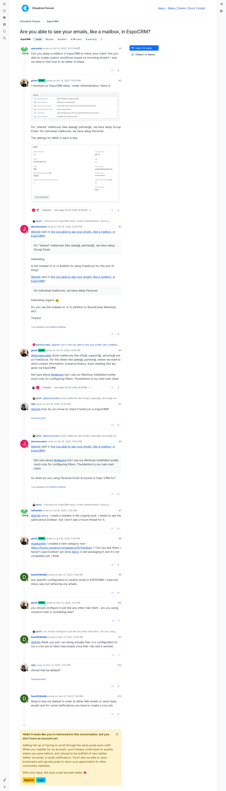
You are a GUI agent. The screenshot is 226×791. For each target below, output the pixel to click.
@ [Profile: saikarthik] (38, 543)
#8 (120, 538)
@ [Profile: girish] (36, 231)
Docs (191, 8)
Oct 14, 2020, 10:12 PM (65, 48)
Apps (161, 8)
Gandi (53, 327)
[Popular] (4, 24)
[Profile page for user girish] (24, 83)
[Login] (221, 4)
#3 (120, 226)
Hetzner (62, 327)
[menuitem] (221, 4)
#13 (119, 696)
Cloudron (40, 327)
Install (201, 8)
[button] (4, 780)
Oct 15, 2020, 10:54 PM (70, 441)
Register (29, 780)
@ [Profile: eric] (75, 551)
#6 (120, 441)
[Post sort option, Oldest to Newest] (144, 54)
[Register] (221, 11)
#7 (120, 510)
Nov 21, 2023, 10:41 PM (70, 637)
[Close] (117, 734)
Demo (182, 8)
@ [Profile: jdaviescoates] (41, 355)
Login (41, 780)
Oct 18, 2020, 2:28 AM (65, 510)
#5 (120, 404)
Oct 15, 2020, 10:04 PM (70, 226)
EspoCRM (25, 39)
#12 (119, 665)
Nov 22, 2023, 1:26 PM (70, 696)
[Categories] (4, 4)
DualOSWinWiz (39, 574)
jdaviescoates (39, 226)
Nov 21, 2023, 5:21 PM (68, 602)
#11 (119, 637)
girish (34, 80)
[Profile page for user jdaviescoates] (24, 229)
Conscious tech (38, 418)
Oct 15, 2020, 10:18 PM (68, 350)
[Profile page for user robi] (24, 406)
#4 (120, 350)
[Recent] (4, 11)
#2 (120, 80)
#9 (120, 574)
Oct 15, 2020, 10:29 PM (58, 404)
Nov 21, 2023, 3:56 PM (70, 574)
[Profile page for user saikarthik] (24, 51)
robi (33, 404)
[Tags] (4, 18)
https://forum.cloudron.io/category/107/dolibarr (61, 547)
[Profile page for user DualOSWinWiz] (24, 577)
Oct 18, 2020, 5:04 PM (68, 538)
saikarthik (36, 48)
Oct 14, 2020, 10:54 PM (68, 80)
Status (171, 8)
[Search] (4, 38)
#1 (120, 48)
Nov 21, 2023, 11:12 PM (58, 665)
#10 (119, 602)
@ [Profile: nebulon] (57, 374)
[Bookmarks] (4, 31)
